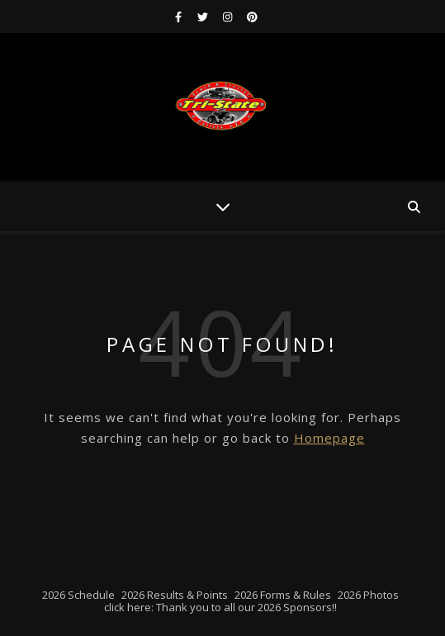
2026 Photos (368, 594)
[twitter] (204, 16)
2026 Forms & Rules (282, 594)
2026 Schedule (78, 594)
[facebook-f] (179, 16)
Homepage (329, 438)
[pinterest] (252, 16)
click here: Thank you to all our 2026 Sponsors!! (220, 607)
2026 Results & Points (174, 594)
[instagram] (228, 16)
